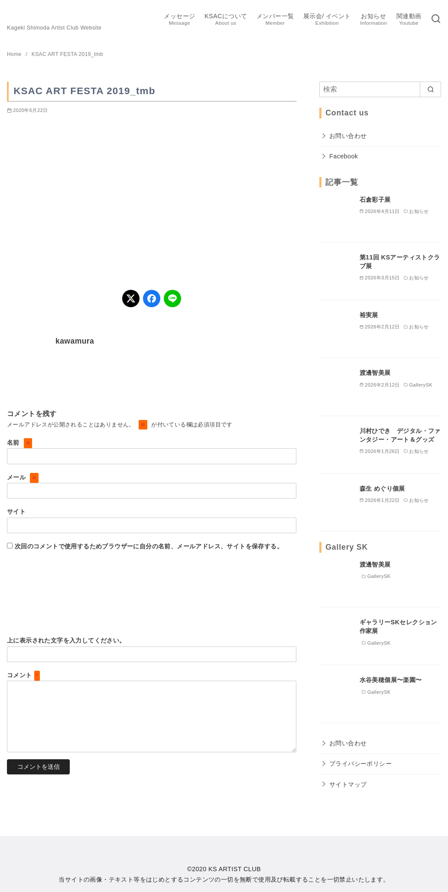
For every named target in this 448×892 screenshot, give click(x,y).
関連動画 (409, 20)
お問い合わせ (348, 135)
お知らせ (373, 20)
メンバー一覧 (275, 20)
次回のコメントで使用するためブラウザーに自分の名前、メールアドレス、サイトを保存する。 (149, 546)
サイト (16, 511)
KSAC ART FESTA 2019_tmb (67, 54)
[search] (430, 89)
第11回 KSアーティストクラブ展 (400, 261)
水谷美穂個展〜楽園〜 (391, 679)
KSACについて (226, 20)
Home (15, 54)
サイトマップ (348, 784)
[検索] (436, 19)
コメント (23, 675)
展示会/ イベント (327, 20)
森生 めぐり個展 (382, 488)
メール (23, 477)
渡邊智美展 (375, 372)
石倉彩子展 (375, 199)
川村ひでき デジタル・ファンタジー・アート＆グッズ (400, 435)
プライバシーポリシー (360, 763)
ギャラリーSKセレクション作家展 (398, 626)
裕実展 (369, 315)
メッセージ (179, 20)
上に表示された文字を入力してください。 (66, 640)
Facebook (343, 156)
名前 (19, 442)
